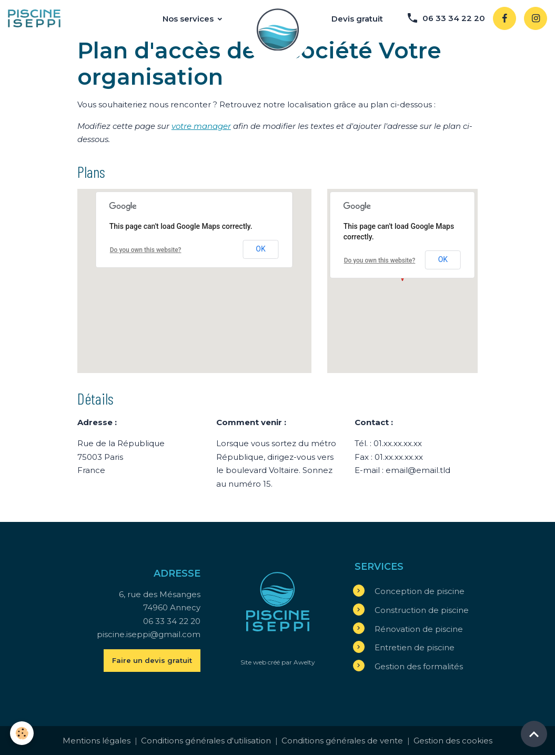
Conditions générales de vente (342, 741)
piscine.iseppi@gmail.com (148, 634)
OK (260, 249)
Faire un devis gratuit (152, 660)
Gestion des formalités (419, 666)
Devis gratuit (357, 19)
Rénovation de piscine (419, 629)
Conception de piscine (420, 591)
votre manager (201, 126)
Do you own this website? (145, 250)
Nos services (189, 19)
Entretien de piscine (415, 647)
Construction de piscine (422, 610)
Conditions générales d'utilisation (206, 741)
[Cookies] (22, 733)
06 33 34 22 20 (446, 18)
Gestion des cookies (452, 741)
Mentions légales (96, 741)
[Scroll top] (534, 734)
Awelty (304, 662)
